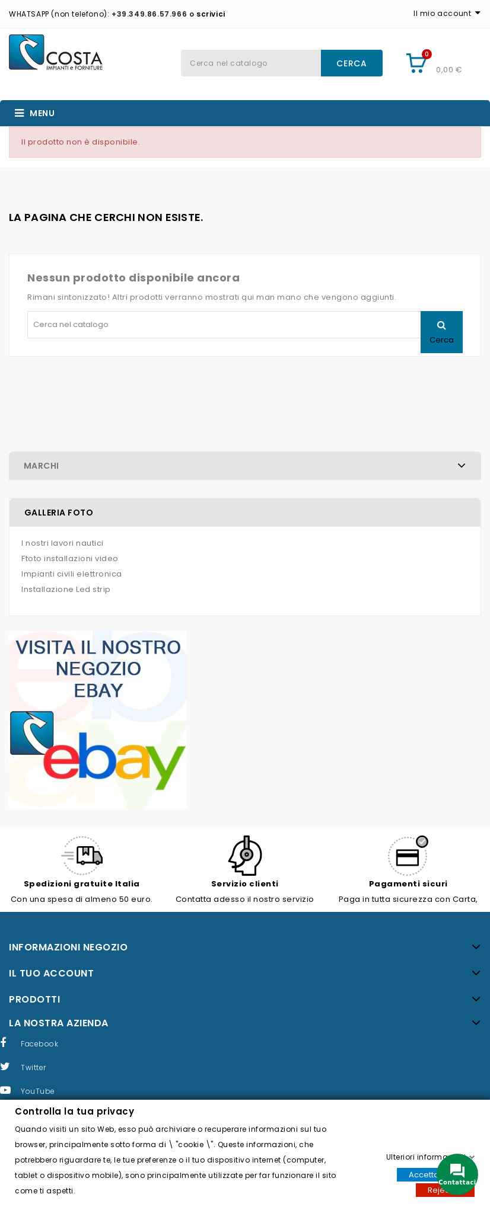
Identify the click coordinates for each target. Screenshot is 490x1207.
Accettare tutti (436, 1174)
